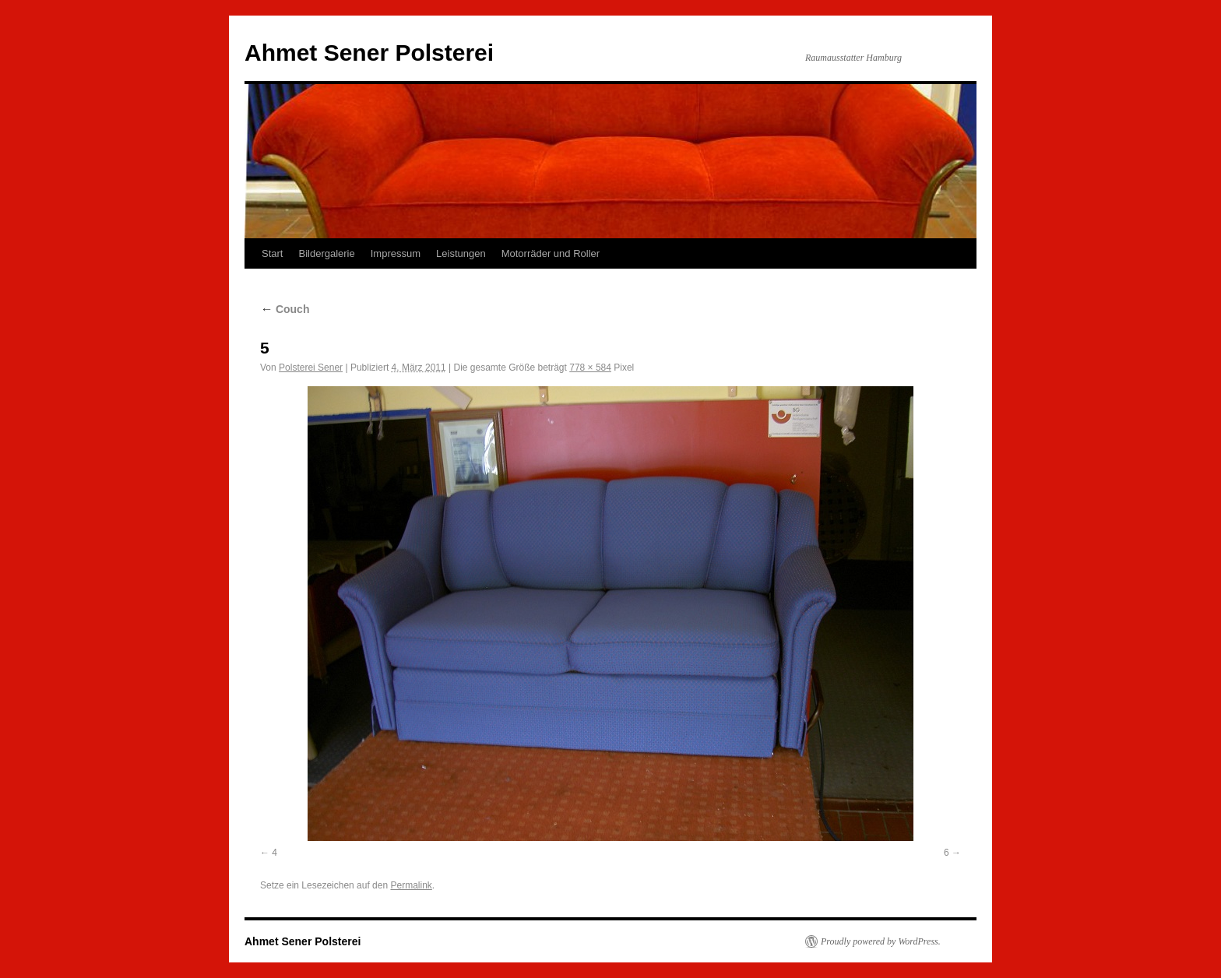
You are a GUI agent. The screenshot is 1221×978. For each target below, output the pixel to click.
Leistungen (461, 253)
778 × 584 (590, 367)
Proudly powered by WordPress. (881, 941)
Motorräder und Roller (550, 253)
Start (272, 253)
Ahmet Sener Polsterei (369, 52)
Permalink (410, 885)
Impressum (395, 253)
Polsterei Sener (311, 367)
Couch (284, 309)
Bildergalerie (326, 253)
